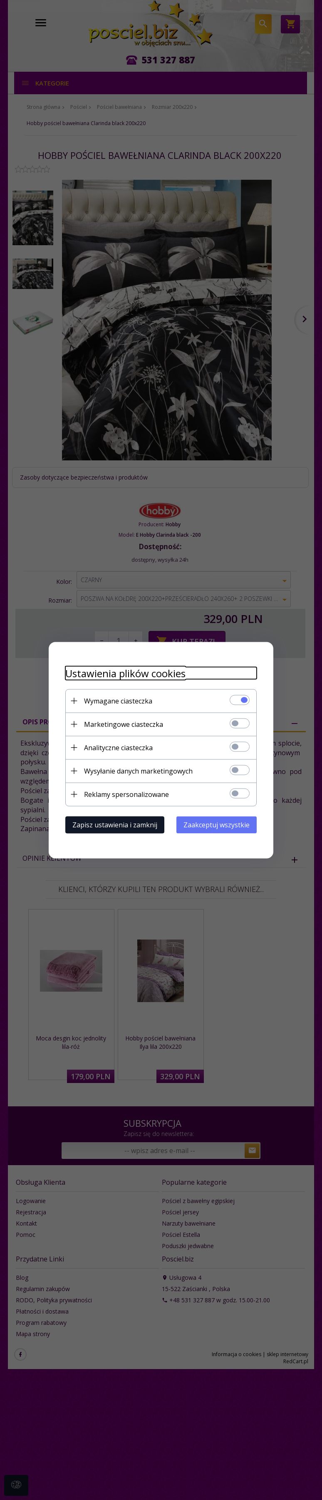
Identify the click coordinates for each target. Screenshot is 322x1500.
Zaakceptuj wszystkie (216, 824)
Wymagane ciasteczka (118, 700)
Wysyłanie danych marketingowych (138, 770)
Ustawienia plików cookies (125, 673)
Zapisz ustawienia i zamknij (114, 824)
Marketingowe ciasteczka (123, 724)
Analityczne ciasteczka (118, 747)
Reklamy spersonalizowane (126, 794)
